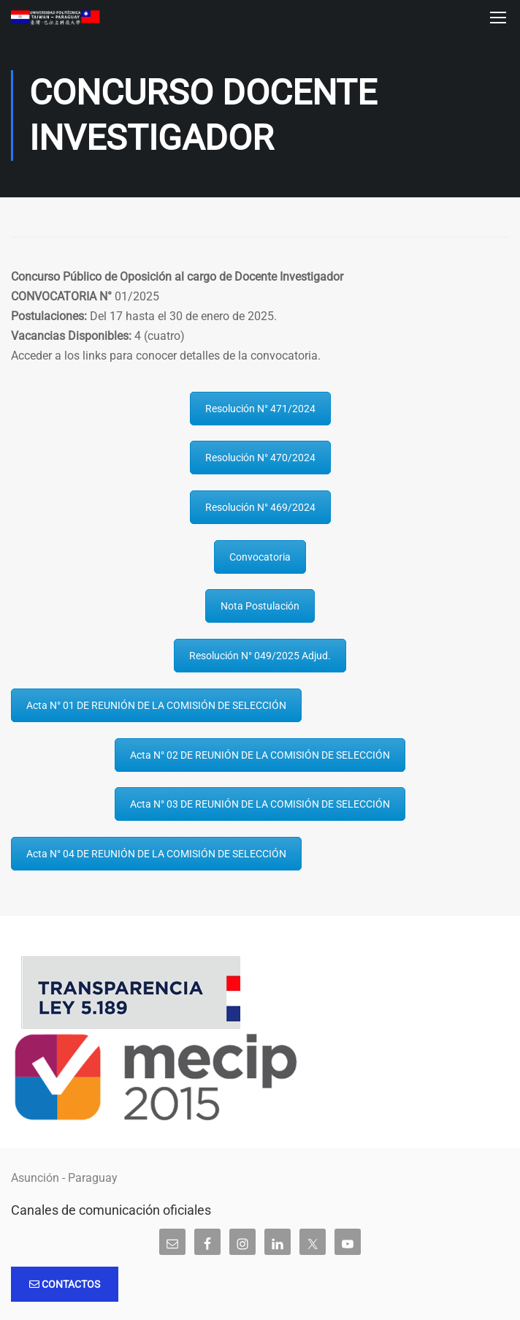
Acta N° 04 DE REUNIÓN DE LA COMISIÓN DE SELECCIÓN (156, 854)
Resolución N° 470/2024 (260, 458)
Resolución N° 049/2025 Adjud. (260, 655)
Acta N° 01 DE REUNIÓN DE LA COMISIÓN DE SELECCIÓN (156, 705)
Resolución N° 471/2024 (260, 408)
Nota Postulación (260, 606)
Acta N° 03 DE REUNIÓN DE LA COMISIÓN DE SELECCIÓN (260, 805)
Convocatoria (260, 557)
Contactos (64, 1284)
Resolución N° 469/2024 (260, 507)
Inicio (15, 217)
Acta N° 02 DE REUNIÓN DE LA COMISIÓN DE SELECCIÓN (260, 755)
